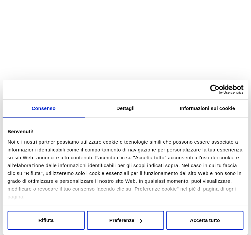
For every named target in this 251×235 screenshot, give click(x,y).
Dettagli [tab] (125, 108)
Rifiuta (46, 220)
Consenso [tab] (44, 108)
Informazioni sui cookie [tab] (207, 108)
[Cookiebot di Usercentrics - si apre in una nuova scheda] (214, 89)
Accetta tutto (205, 220)
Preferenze (125, 220)
